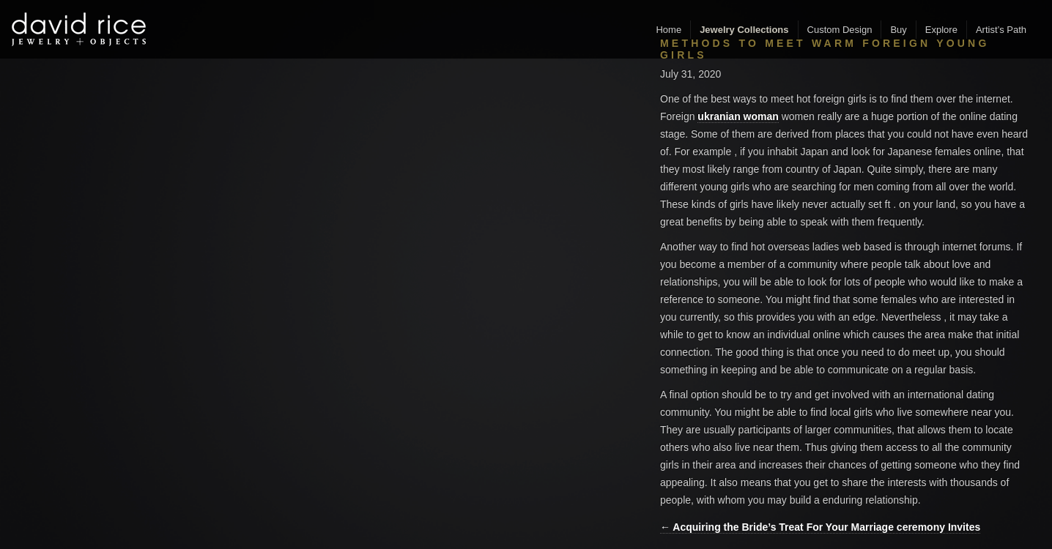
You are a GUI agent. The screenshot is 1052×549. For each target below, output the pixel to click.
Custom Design (840, 29)
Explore (941, 29)
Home (668, 29)
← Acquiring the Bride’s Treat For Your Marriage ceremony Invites (820, 527)
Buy (898, 29)
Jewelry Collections (744, 29)
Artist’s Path (1001, 29)
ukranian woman (737, 116)
